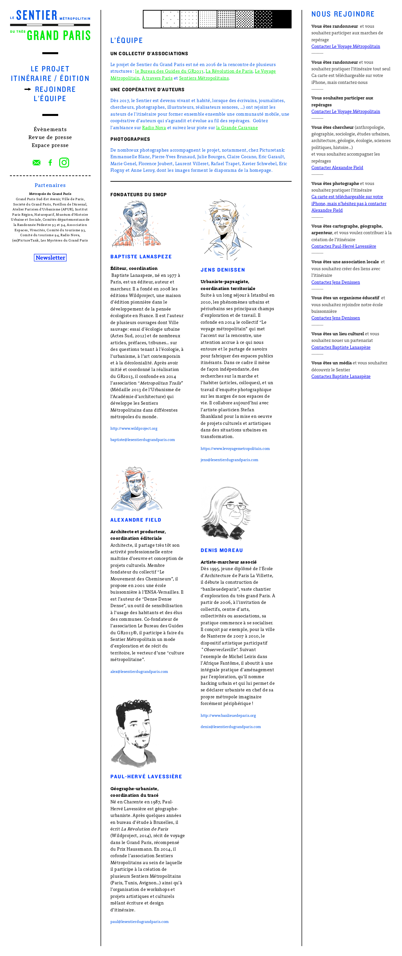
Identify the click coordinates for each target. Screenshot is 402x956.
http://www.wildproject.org (133, 429)
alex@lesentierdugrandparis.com (139, 672)
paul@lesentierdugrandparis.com (139, 922)
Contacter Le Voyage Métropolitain (345, 47)
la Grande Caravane (237, 128)
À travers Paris (157, 78)
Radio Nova (154, 128)
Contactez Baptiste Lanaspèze (341, 348)
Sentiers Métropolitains (204, 78)
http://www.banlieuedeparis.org (228, 716)
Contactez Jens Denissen (335, 282)
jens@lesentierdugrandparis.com (229, 460)
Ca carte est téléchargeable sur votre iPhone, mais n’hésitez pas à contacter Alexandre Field (348, 204)
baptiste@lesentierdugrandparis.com (142, 440)
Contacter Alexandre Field (337, 168)
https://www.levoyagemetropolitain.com (235, 449)
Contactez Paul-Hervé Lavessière (343, 246)
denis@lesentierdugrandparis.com (231, 727)
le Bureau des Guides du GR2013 (169, 71)
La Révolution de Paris (229, 71)
